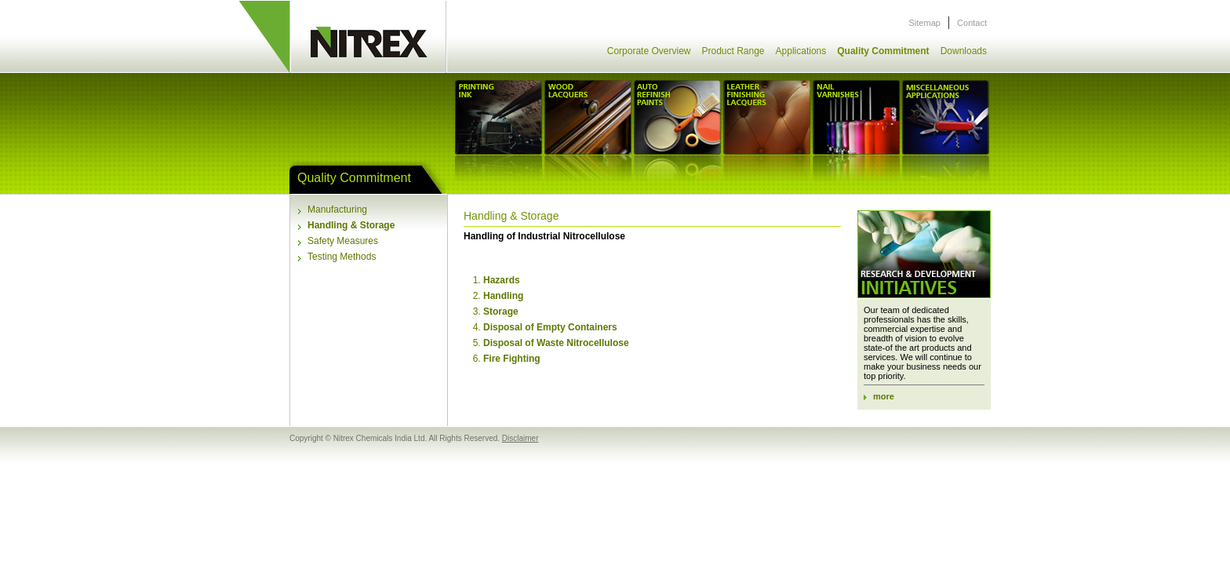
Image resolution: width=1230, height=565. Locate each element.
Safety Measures (343, 240)
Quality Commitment (883, 51)
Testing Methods (342, 256)
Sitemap (925, 22)
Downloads (964, 51)
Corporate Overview (649, 51)
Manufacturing (337, 209)
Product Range (732, 51)
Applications (801, 51)
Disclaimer (520, 438)
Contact (972, 22)
